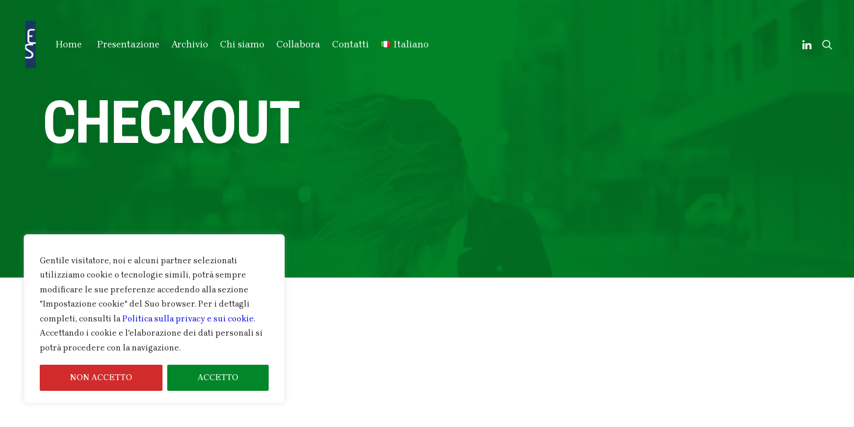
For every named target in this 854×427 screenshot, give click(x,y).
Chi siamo (242, 44)
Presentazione (128, 44)
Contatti (350, 44)
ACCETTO (217, 377)
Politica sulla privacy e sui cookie (188, 319)
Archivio (189, 44)
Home (69, 44)
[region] (154, 319)
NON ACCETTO (101, 377)
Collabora (298, 44)
